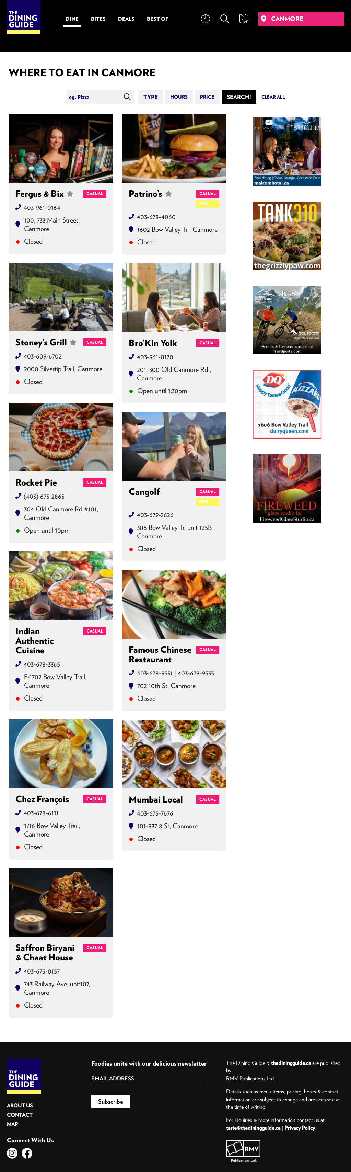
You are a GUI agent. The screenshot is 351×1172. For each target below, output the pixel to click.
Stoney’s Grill (46, 342)
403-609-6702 (43, 356)
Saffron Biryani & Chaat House (44, 952)
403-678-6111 (41, 812)
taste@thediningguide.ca (253, 1127)
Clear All (273, 97)
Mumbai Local (156, 799)
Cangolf (144, 492)
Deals (126, 18)
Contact (20, 1115)
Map (12, 1124)
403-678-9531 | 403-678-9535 (175, 673)
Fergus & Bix (44, 193)
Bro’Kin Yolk (153, 343)
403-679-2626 (155, 514)
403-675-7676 (155, 813)
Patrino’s (150, 198)
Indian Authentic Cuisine (34, 640)
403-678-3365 (42, 664)
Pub (203, 203)
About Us (20, 1105)
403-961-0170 (155, 356)
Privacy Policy (299, 1127)
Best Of (157, 18)
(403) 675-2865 (44, 496)
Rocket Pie (36, 482)
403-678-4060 (156, 216)
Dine (72, 18)
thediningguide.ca (291, 1062)
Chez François (42, 799)
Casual (94, 193)
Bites (98, 18)
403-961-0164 (42, 207)
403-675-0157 (42, 971)
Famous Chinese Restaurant (160, 654)
